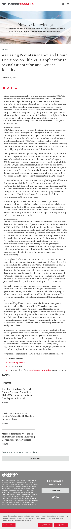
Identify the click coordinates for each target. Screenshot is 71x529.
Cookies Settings (8, 526)
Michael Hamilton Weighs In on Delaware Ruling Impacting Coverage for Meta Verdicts (18, 436)
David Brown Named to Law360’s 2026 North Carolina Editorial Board (18, 415)
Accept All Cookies (45, 526)
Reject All (61, 526)
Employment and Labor (40, 370)
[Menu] (67, 4)
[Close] (67, 517)
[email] (4, 88)
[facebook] (12, 88)
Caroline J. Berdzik (17, 362)
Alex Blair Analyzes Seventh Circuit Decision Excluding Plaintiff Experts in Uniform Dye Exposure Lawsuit (17, 393)
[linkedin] (16, 88)
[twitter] (8, 88)
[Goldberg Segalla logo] (18, 4)
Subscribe (35, 458)
